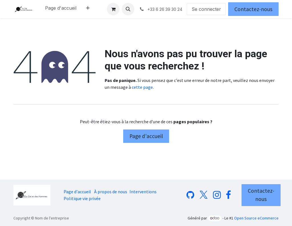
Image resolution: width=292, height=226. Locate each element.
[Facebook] (228, 195)
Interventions (143, 191)
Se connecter (206, 9)
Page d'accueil (146, 136)
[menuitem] (60, 9)
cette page (142, 87)
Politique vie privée (82, 198)
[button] (128, 9)
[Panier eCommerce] (113, 9)
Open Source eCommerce (256, 218)
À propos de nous (110, 191)
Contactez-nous (253, 9)
